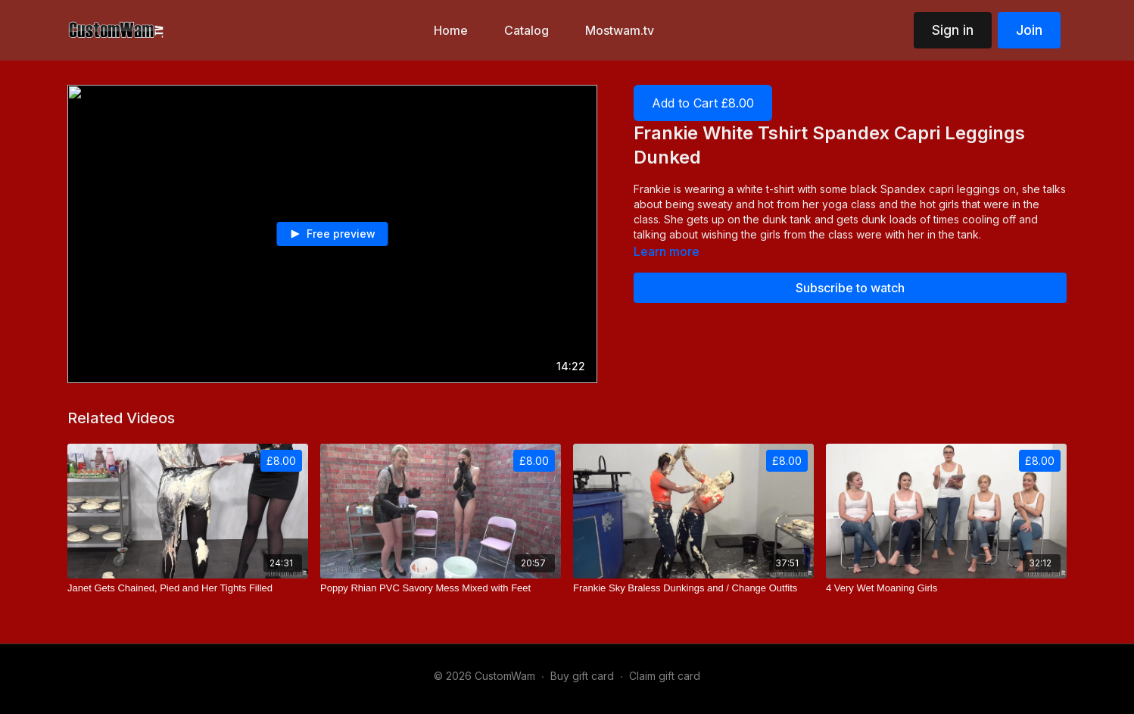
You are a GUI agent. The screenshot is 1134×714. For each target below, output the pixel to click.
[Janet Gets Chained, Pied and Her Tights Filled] (187, 588)
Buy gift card (582, 675)
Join (1029, 30)
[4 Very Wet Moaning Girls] (946, 588)
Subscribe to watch (850, 287)
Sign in (953, 30)
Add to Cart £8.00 (703, 103)
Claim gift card (664, 675)
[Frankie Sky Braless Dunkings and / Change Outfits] (693, 588)
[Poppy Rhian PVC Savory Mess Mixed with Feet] (440, 588)
